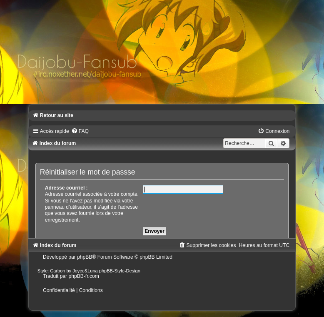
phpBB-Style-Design (119, 270)
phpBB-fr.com (83, 276)
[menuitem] (80, 131)
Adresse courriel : (66, 188)
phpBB (84, 257)
